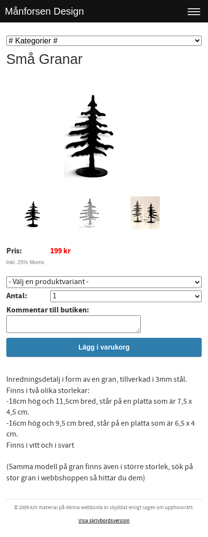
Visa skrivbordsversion (104, 523)
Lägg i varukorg (104, 350)
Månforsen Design (44, 11)
